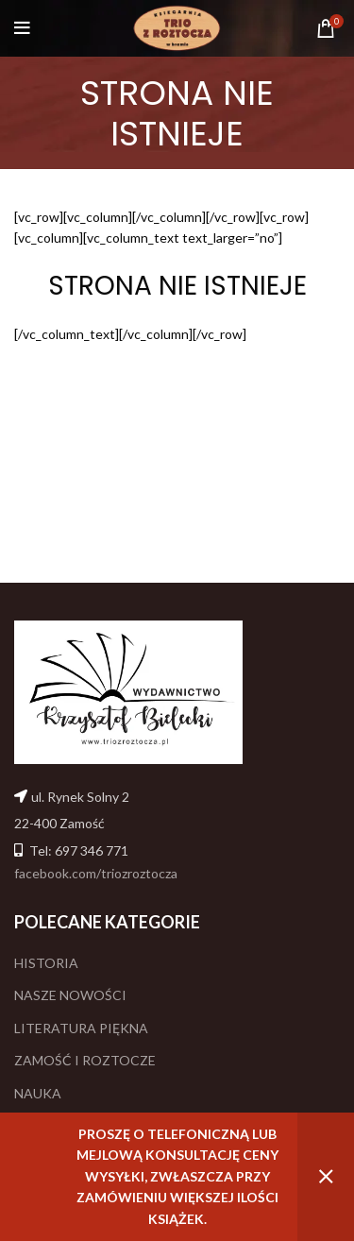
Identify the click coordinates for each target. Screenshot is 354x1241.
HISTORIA (46, 963)
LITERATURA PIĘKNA (81, 1028)
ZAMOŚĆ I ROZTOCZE (85, 1060)
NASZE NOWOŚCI (70, 995)
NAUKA (37, 1093)
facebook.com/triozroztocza (95, 873)
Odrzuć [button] (325, 1177)
